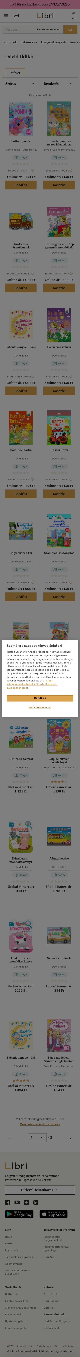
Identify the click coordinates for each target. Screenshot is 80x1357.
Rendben (40, 698)
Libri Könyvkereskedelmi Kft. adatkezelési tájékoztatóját (32, 684)
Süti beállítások (40, 707)
